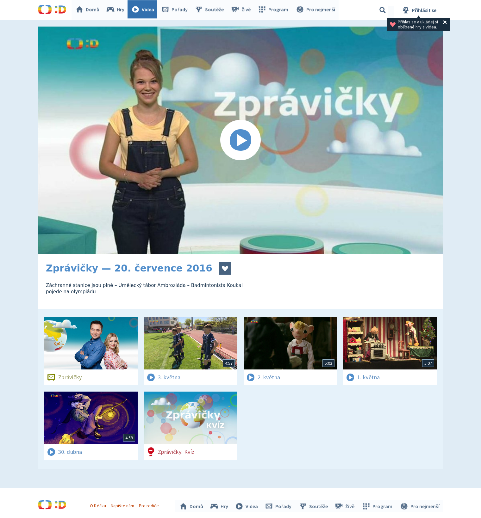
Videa (144, 10)
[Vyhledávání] (382, 10)
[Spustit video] (240, 140)
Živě (242, 10)
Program (274, 10)
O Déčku (99, 505)
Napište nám (123, 505)
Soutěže (211, 10)
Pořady (176, 10)
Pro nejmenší (316, 10)
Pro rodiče (150, 505)
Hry (117, 10)
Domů (89, 10)
